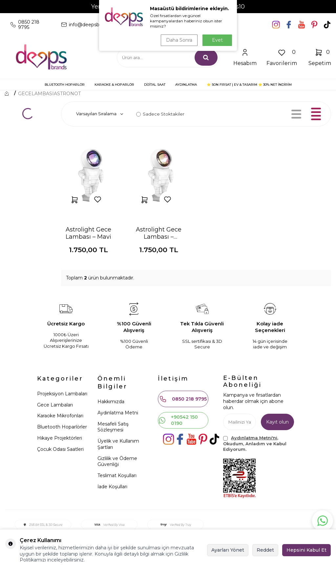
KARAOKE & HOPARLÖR (114, 84)
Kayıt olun (277, 422)
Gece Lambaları (55, 405)
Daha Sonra (179, 40)
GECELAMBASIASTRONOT (49, 93)
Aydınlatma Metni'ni (254, 437)
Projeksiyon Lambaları (62, 394)
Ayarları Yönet (227, 550)
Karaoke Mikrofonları (60, 416)
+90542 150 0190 (178, 420)
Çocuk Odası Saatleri (60, 449)
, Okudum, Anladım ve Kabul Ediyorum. (254, 443)
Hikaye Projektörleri (59, 438)
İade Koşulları (112, 487)
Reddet (265, 550)
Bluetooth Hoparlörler (62, 427)
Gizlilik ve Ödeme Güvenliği (117, 461)
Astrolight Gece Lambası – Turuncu (158, 233)
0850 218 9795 (183, 399)
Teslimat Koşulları (116, 475)
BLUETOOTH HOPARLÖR (65, 84)
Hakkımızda (110, 402)
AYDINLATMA (186, 84)
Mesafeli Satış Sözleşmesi (113, 427)
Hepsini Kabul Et (306, 550)
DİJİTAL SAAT (154, 84)
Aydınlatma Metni (117, 413)
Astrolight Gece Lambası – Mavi (88, 233)
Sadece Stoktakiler (160, 114)
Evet (217, 40)
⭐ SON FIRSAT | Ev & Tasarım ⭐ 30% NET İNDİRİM (249, 84)
